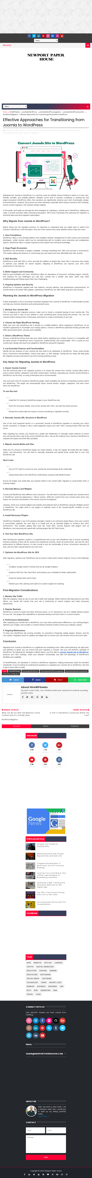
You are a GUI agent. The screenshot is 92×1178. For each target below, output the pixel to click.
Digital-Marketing (45, 967)
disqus (45, 726)
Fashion (43, 971)
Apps (29, 963)
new (55, 990)
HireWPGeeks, (38, 130)
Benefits (38, 963)
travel (30, 994)
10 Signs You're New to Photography (47, 845)
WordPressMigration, (32, 133)
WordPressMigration (10, 114)
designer (53, 986)
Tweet (14, 680)
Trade (43, 982)
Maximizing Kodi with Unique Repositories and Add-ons (50, 855)
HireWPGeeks (15, 112)
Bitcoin (48, 963)
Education (32, 971)
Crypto (30, 967)
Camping (58, 963)
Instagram (45, 975)
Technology (32, 982)
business (41, 986)
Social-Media (33, 978)
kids (36, 990)
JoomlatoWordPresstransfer (73, 112)
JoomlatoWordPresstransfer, (13, 133)
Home (5, 112)
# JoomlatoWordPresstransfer (77, 671)
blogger (16, 726)
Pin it (58, 680)
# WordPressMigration (11, 674)
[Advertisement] (46, 16)
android (30, 986)
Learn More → (43, 1116)
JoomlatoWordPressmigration (50, 112)
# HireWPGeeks (14, 671)
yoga (38, 994)
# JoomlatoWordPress (30, 671)
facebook (74, 726)
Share (36, 680)
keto (29, 990)
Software (46, 978)
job (61, 986)
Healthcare (32, 975)
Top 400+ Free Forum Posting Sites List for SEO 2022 (51, 893)
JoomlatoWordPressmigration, (70, 130)
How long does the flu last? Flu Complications (51, 903)
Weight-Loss (55, 982)
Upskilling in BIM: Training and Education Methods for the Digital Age (51, 885)
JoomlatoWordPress (29, 112)
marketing (46, 990)
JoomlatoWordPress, (51, 130)
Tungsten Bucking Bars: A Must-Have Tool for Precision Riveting (50, 865)
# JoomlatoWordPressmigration (52, 671)
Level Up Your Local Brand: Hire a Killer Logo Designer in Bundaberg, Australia (51, 875)
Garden (53, 971)
